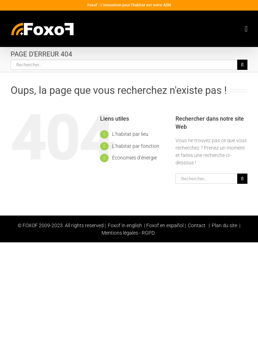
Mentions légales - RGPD (128, 233)
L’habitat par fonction (135, 146)
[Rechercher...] (124, 65)
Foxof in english (125, 225)
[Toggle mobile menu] (246, 29)
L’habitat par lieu (130, 134)
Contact (196, 225)
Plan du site (224, 225)
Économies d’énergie (134, 158)
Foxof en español (165, 225)
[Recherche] (242, 65)
